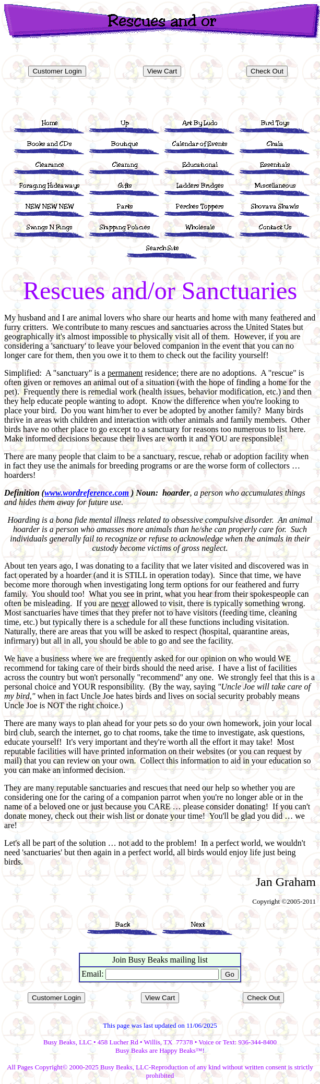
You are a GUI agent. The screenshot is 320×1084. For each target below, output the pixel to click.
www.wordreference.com (86, 492)
